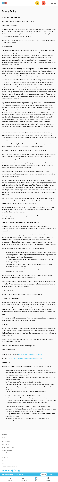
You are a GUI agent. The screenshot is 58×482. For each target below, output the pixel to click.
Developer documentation (9, 466)
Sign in (50, 474)
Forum (3, 460)
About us (4, 434)
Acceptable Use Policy (8, 447)
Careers (4, 437)
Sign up (43, 474)
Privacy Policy (6, 441)
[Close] (55, 474)
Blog (3, 463)
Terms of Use (5, 444)
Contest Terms (6, 453)
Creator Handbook (7, 450)
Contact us (5, 457)
